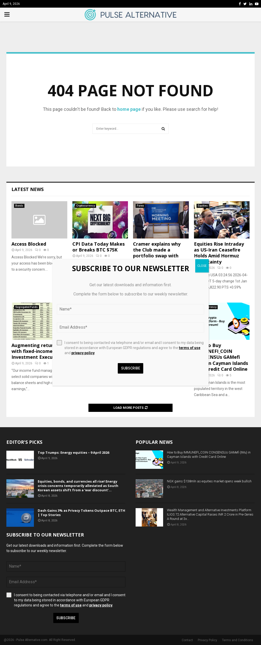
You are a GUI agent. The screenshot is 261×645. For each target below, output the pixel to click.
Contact (187, 640)
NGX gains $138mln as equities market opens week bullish (209, 481)
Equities (203, 205)
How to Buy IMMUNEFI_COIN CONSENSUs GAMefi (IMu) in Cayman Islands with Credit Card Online (221, 357)
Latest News (27, 189)
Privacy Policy (207, 640)
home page (129, 109)
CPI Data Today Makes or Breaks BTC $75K (98, 247)
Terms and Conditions (237, 640)
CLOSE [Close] (202, 266)
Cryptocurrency (85, 205)
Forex (140, 205)
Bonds (19, 205)
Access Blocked (28, 244)
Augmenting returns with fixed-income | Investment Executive (36, 351)
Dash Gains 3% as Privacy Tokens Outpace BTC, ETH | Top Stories (81, 512)
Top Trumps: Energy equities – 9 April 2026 (73, 452)
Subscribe (65, 618)
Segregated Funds (26, 307)
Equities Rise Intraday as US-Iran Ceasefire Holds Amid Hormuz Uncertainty (219, 253)
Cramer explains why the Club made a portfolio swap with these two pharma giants (156, 256)
